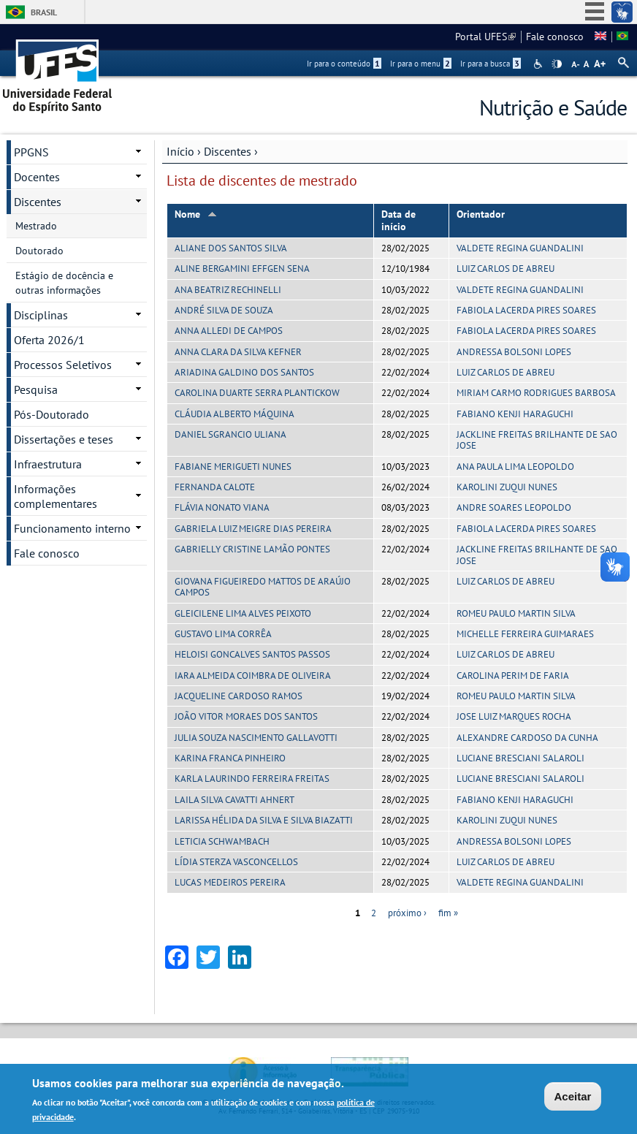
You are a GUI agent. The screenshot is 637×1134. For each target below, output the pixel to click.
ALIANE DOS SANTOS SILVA (231, 248)
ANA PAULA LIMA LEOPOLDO (515, 466)
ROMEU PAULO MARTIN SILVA (516, 613)
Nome (196, 214)
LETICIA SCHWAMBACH (222, 841)
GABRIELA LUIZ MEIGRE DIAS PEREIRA (253, 528)
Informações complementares (55, 496)
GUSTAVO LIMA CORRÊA (223, 634)
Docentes (37, 177)
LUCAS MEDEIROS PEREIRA (230, 882)
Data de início (398, 220)
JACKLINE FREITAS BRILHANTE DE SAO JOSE (537, 440)
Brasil (44, 12)
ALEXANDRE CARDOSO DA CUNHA (527, 737)
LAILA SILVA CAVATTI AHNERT (234, 800)
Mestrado (36, 225)
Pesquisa (36, 389)
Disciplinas (41, 315)
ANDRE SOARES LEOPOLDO (514, 507)
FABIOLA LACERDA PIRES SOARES (526, 310)
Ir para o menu (420, 63)
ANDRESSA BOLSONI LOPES (514, 352)
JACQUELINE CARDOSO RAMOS (238, 696)
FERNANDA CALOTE (215, 487)
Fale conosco (555, 36)
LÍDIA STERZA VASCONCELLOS (236, 862)
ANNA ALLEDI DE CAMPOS (229, 330)
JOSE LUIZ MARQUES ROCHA (514, 716)
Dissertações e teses (63, 439)
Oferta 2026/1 (49, 339)
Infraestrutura (48, 464)
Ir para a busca (490, 63)
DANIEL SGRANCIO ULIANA (230, 434)
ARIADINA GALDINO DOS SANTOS (244, 372)
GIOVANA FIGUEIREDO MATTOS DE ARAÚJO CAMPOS (263, 586)
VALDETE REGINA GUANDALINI (520, 248)
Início (180, 151)
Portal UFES (485, 36)
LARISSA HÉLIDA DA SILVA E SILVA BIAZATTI (264, 820)
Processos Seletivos (63, 364)
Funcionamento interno (72, 528)
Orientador (481, 214)
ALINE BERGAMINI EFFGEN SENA (242, 268)
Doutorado (39, 250)
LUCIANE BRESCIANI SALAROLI (520, 758)
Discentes (227, 151)
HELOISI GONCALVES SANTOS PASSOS (252, 654)
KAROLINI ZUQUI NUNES (507, 487)
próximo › (407, 913)
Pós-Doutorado (51, 414)
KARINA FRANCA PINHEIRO (230, 758)
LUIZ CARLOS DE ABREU (505, 268)
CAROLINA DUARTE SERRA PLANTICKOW (257, 393)
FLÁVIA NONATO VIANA (222, 507)
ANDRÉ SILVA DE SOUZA (224, 310)
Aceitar (573, 1097)
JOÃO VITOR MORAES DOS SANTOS (246, 716)
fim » (448, 913)
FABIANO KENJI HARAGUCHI (515, 414)
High (557, 64)
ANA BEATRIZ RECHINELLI (228, 290)
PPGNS (31, 152)
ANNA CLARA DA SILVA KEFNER (238, 352)
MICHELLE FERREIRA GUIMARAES (525, 634)
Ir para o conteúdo (344, 63)
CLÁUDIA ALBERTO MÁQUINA (234, 414)
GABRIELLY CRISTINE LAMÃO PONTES (252, 549)
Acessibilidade (539, 64)
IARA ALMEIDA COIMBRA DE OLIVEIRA (253, 675)
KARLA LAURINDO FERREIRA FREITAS (252, 778)
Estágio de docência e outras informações (64, 283)
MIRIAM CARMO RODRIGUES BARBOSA (536, 393)
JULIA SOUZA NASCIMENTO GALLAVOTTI (256, 737)
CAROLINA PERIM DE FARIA (513, 675)
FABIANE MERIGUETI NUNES (233, 466)
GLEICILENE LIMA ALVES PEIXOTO (243, 613)
